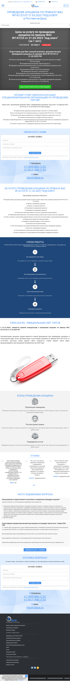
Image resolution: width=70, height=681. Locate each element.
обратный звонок (27, 244)
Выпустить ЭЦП (10, 664)
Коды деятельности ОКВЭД (13, 640)
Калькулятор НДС (10, 652)
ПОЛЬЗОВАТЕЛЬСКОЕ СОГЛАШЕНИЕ (55, 678)
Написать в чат (41, 1)
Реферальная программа (12, 662)
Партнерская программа (12, 660)
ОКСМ (7, 649)
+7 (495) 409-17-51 (17, 1)
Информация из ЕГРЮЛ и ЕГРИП (14, 636)
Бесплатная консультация (35, 86)
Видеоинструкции (10, 630)
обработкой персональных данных (31, 157)
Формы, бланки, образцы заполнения (15, 625)
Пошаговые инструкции (12, 627)
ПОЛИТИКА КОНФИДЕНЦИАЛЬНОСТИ (38, 678)
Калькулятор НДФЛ (11, 654)
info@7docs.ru (54, 1)
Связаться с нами (35, 549)
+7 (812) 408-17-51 (27, 1)
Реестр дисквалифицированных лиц (15, 645)
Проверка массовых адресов (13, 638)
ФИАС (7, 647)
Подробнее (20, 680)
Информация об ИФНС (11, 642)
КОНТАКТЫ (67, 678)
